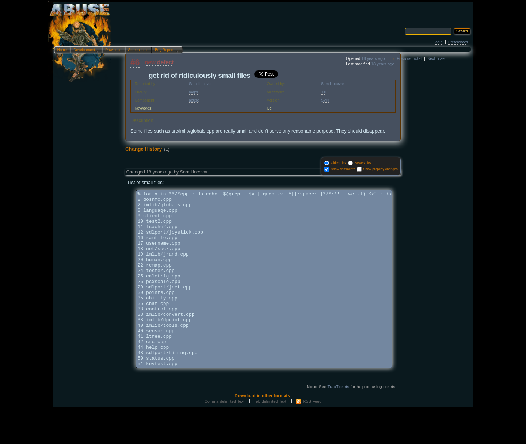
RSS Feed (312, 436)
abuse (194, 100)
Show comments (343, 169)
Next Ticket (436, 59)
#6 (135, 62)
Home (62, 50)
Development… (84, 50)
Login (438, 42)
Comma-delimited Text (224, 436)
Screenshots (138, 50)
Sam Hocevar (200, 84)
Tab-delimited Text (270, 436)
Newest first (363, 163)
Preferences (458, 42)
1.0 (323, 92)
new (150, 62)
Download (113, 50)
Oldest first (339, 163)
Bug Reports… (165, 50)
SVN (325, 100)
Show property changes (380, 169)
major (193, 92)
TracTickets (338, 421)
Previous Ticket (409, 59)
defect (165, 62)
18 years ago (373, 58)
